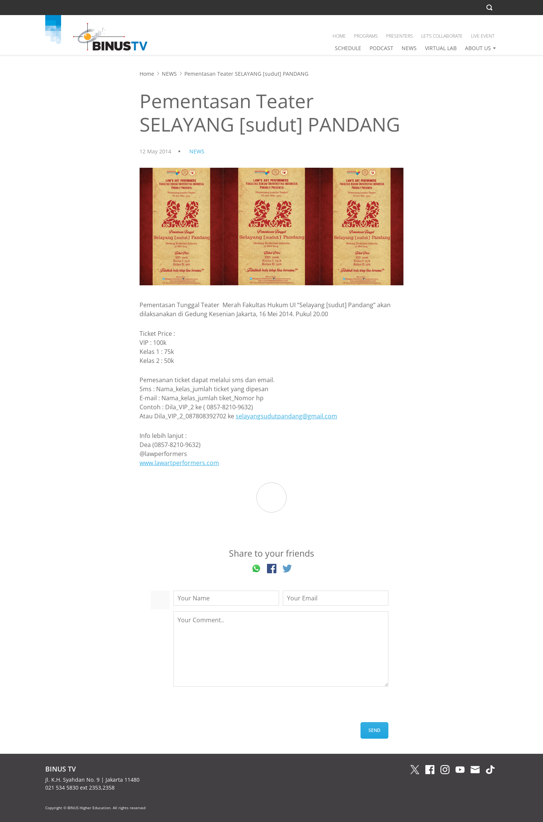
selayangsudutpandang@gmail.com (286, 416)
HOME (339, 36)
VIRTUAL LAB (441, 48)
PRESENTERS (399, 36)
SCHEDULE (348, 48)
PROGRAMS (366, 36)
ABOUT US (478, 48)
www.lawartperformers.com (179, 463)
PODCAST (381, 48)
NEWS (409, 48)
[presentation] (230, 707)
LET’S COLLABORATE (442, 36)
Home (147, 73)
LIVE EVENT (482, 36)
